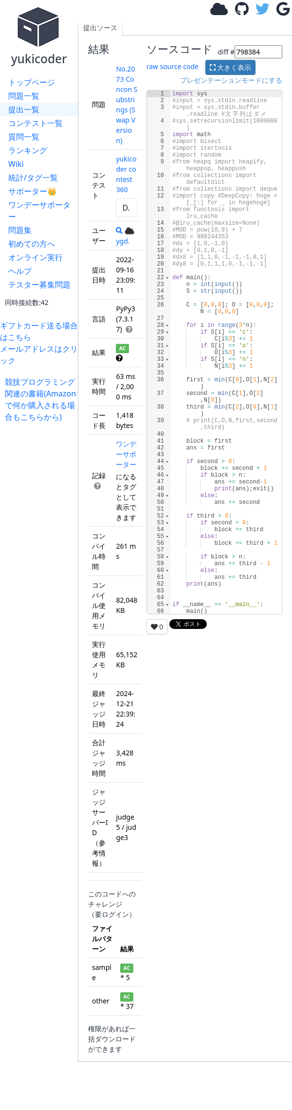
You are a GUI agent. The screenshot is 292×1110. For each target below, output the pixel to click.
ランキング (27, 150)
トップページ (31, 82)
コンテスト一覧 (35, 123)
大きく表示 (231, 67)
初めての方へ (31, 243)
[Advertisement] (41, 453)
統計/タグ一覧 (33, 177)
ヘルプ (20, 271)
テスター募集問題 (39, 284)
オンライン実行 (35, 257)
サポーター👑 (32, 191)
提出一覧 (23, 109)
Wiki (16, 164)
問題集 (20, 230)
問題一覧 (23, 95)
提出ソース (100, 27)
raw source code (172, 66)
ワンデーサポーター (39, 210)
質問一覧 (23, 136)
